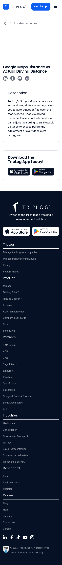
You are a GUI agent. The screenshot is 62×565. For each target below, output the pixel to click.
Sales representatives (14, 448)
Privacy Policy (36, 552)
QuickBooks (9, 383)
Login (6, 476)
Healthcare (9, 423)
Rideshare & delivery (14, 461)
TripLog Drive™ (11, 292)
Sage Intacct (10, 364)
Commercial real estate (15, 455)
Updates (7, 516)
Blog (5, 503)
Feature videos (11, 271)
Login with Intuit (11, 482)
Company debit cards (14, 317)
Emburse (8, 370)
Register (7, 488)
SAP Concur (9, 345)
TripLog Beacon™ (12, 298)
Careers (7, 528)
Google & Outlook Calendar (17, 396)
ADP (5, 351)
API (5, 409)
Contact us (9, 522)
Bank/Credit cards (13, 402)
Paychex (7, 377)
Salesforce (9, 389)
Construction (10, 429)
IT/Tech (7, 442)
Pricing (6, 265)
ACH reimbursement (14, 311)
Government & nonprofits (17, 436)
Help (5, 509)
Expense (7, 305)
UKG (5, 357)
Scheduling (9, 330)
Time (5, 324)
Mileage (7, 285)
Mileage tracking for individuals (19, 258)
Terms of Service (18, 552)
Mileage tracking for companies (20, 252)
